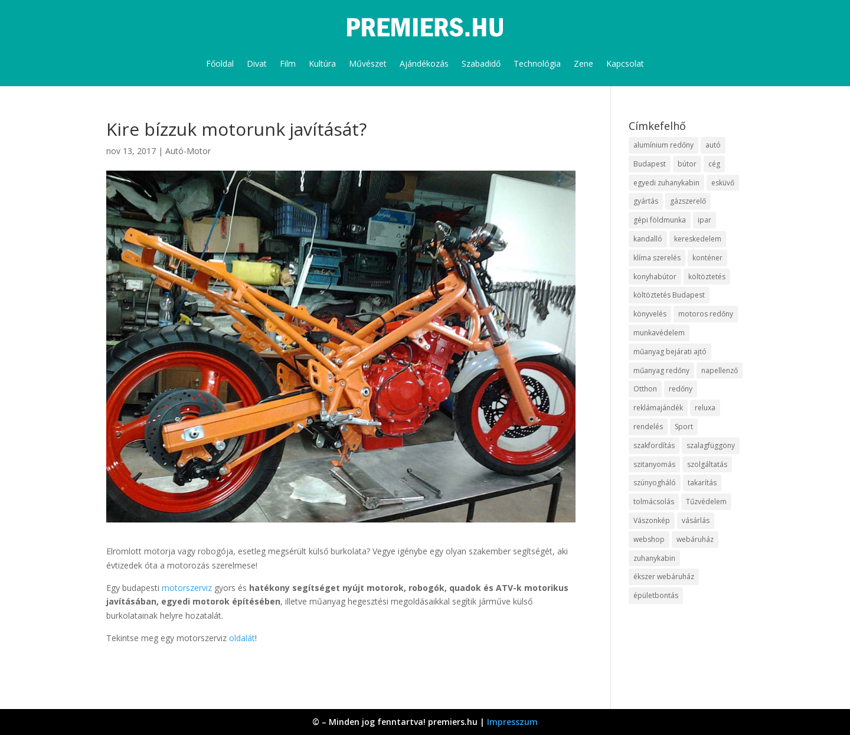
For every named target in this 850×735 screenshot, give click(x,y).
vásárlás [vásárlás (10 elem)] (696, 520)
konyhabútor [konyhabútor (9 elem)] (654, 277)
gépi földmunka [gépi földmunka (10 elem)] (659, 220)
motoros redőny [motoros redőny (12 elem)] (705, 314)
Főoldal (220, 63)
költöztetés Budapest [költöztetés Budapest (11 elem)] (669, 295)
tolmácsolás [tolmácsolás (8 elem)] (653, 501)
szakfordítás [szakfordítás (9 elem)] (654, 445)
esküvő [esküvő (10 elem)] (722, 183)
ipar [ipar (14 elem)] (704, 220)
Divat (257, 63)
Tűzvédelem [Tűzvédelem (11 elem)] (706, 501)
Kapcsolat (625, 63)
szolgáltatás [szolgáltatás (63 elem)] (707, 464)
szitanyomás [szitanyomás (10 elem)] (654, 464)
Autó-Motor (188, 150)
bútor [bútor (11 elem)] (687, 164)
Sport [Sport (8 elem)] (684, 427)
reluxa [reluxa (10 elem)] (705, 408)
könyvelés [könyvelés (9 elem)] (649, 314)
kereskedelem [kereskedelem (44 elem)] (697, 239)
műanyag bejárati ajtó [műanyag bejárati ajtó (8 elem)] (670, 352)
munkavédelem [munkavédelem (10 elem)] (659, 333)
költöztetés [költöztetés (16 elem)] (706, 277)
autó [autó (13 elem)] (713, 145)
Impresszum (512, 721)
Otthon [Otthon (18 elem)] (645, 389)
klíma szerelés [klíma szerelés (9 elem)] (657, 258)
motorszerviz (188, 587)
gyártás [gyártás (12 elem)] (645, 201)
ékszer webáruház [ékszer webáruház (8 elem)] (663, 576)
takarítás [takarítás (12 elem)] (702, 483)
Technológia (537, 63)
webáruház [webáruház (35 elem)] (695, 539)
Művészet (368, 63)
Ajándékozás (424, 63)
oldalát (242, 637)
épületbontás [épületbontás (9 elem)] (655, 595)
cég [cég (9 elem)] (714, 164)
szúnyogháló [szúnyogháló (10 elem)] (654, 483)
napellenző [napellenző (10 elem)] (719, 370)
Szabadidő (481, 63)
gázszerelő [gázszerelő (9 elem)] (688, 201)
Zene (583, 63)
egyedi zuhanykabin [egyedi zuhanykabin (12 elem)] (666, 183)
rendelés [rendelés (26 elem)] (648, 427)
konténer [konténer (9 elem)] (707, 258)
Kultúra (322, 63)
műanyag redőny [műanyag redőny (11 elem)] (661, 370)
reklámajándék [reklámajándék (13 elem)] (658, 408)
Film (288, 63)
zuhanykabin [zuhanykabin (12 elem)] (654, 558)
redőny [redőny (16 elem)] (680, 389)
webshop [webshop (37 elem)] (649, 539)
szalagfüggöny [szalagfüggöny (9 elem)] (710, 445)
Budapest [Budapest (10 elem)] (649, 164)
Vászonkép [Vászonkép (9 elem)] (651, 520)
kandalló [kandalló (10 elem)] (647, 239)
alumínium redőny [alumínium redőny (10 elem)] (663, 145)
